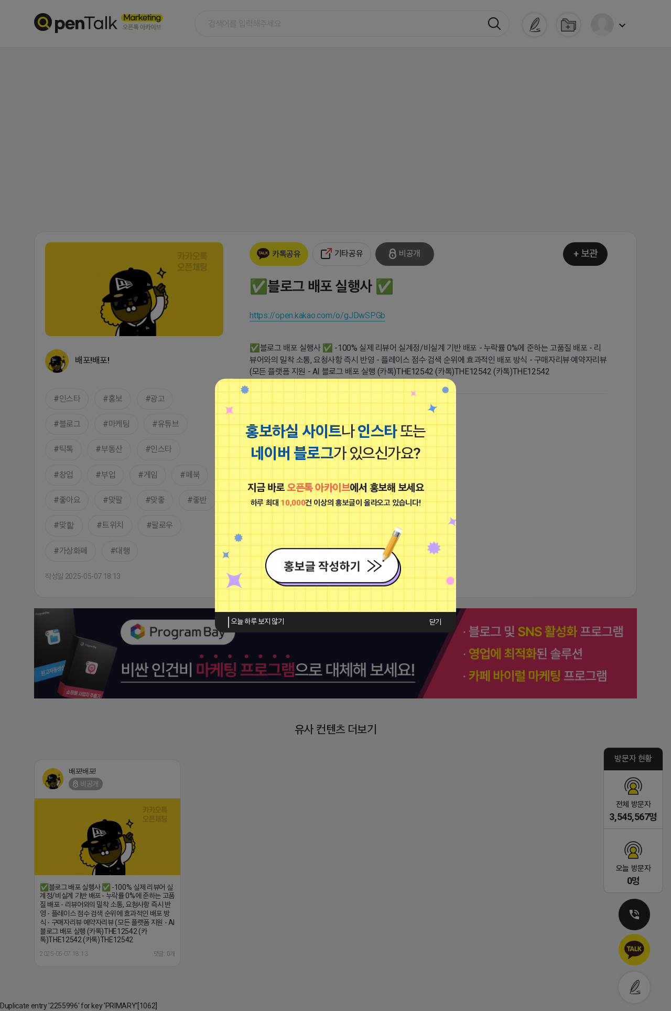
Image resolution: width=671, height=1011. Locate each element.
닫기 (435, 622)
